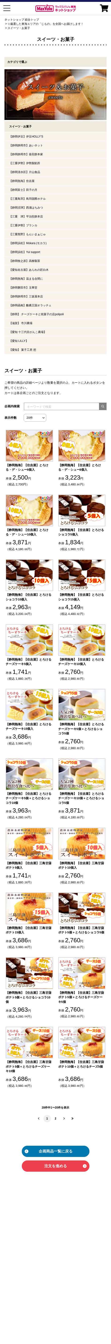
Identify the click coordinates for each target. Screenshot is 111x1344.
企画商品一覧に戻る (56, 1151)
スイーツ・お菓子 (19, 28)
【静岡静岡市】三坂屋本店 (26, 296)
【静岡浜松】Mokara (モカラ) (27, 243)
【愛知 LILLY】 (18, 341)
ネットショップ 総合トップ (21, 19)
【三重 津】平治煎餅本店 (26, 216)
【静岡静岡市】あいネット (26, 145)
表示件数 (10, 417)
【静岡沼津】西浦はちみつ (26, 207)
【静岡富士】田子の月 (23, 189)
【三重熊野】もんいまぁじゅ (27, 234)
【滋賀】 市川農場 (20, 323)
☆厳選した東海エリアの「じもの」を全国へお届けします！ (46, 23)
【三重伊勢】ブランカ (23, 225)
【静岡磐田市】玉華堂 (23, 287)
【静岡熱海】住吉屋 (21, 181)
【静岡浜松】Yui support (24, 252)
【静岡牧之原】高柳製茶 (24, 261)
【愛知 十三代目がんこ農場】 (27, 332)
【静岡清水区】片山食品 (24, 172)
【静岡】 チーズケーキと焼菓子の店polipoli (36, 314)
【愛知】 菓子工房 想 (22, 349)
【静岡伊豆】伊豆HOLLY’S (26, 136)
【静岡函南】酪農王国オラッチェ (30, 305)
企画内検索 (12, 406)
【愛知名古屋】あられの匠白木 (29, 269)
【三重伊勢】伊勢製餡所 (24, 163)
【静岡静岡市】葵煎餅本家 (26, 154)
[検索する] (103, 406)
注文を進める (55, 1166)
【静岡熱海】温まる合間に (26, 278)
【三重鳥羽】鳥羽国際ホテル (27, 198)
